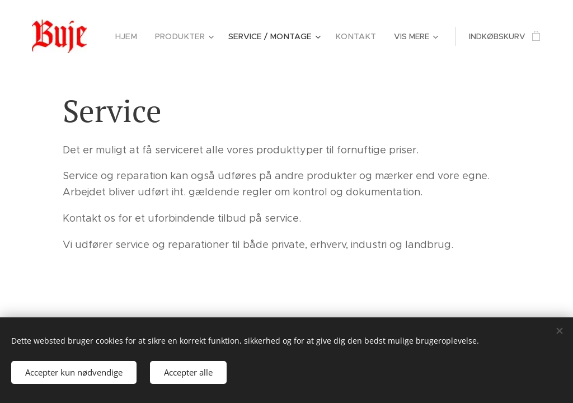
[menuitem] (137, 36)
